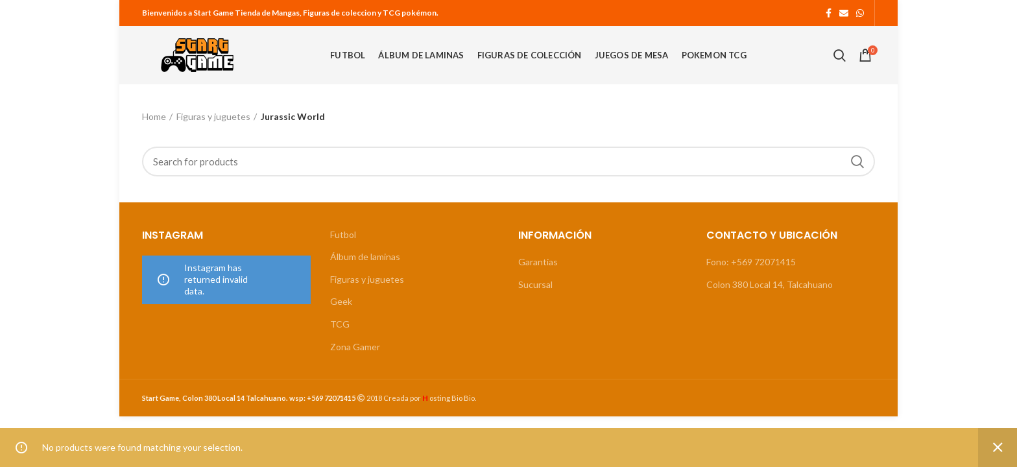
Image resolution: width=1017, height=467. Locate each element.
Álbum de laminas (365, 256)
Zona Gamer (355, 346)
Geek (341, 301)
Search (857, 161)
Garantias (538, 261)
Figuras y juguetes (213, 116)
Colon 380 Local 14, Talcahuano (769, 284)
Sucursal (535, 284)
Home (154, 116)
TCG (340, 323)
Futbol (343, 234)
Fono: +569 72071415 (751, 261)
